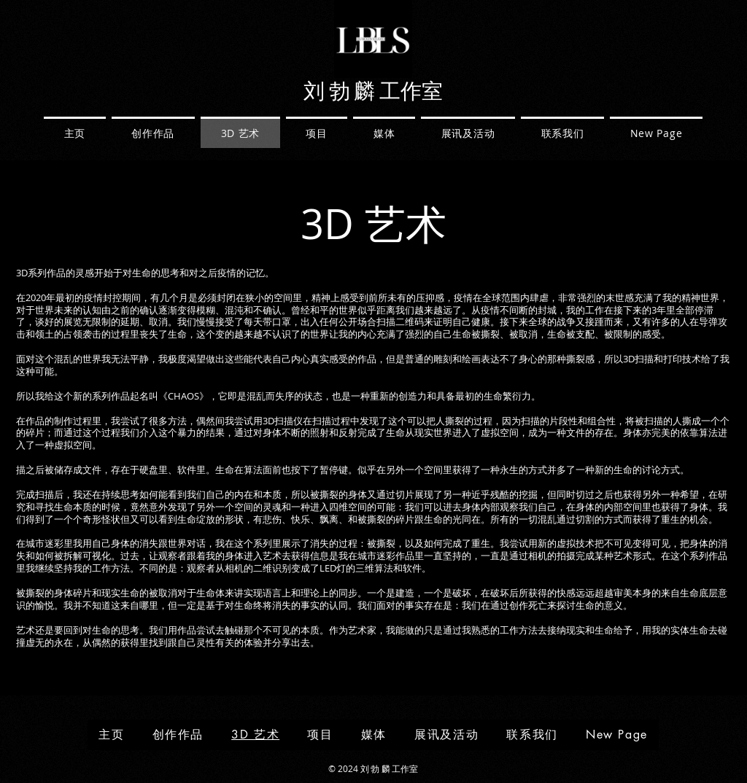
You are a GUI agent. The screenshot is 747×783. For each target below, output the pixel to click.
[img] (373, 75)
